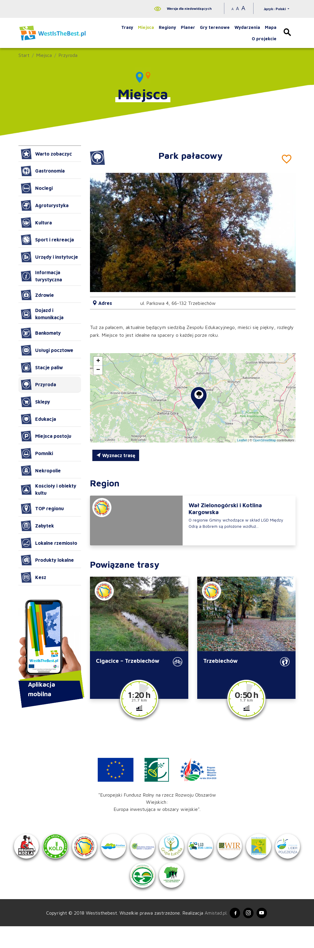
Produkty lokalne (47, 560)
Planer (188, 27)
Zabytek (37, 525)
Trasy (127, 27)
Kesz (33, 577)
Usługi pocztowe (47, 350)
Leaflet (242, 440)
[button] (284, 232)
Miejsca (146, 27)
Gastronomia (43, 171)
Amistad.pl (213, 933)
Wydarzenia (247, 27)
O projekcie (264, 38)
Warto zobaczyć (46, 153)
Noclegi (37, 188)
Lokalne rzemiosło (49, 543)
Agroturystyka (45, 205)
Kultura (36, 222)
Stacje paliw (42, 367)
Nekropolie (41, 470)
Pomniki (37, 453)
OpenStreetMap (264, 440)
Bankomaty (41, 333)
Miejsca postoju (46, 436)
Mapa (270, 27)
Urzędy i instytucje (49, 257)
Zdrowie (37, 295)
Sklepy (35, 401)
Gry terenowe (215, 27)
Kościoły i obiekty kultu (48, 489)
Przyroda (67, 55)
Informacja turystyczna (41, 276)
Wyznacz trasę (115, 455)
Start (23, 55)
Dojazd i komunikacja (42, 314)
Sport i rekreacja (47, 239)
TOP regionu (42, 508)
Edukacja (38, 419)
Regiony (167, 27)
